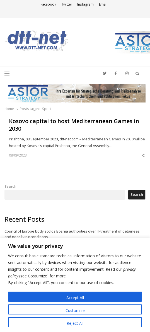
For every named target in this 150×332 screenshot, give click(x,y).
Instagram (85, 4)
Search (10, 186)
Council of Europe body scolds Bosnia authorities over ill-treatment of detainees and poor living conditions (72, 234)
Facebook (48, 4)
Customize (75, 310)
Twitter (66, 4)
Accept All (75, 297)
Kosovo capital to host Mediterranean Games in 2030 (74, 125)
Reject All (75, 323)
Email (103, 4)
